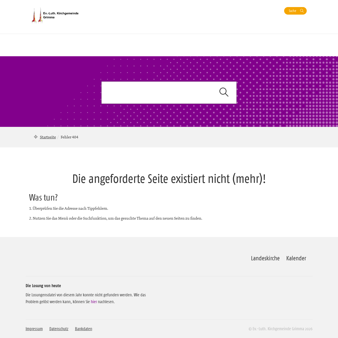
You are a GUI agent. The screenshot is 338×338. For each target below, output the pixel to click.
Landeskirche (265, 258)
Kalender (296, 258)
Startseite (48, 137)
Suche (292, 10)
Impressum (34, 328)
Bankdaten (83, 328)
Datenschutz (58, 328)
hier (94, 301)
